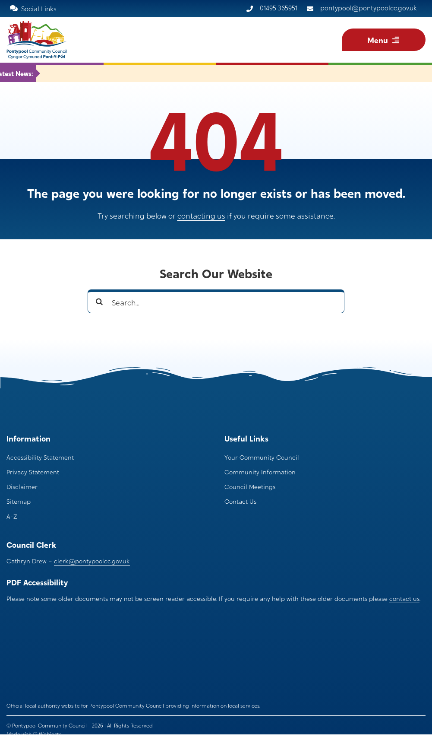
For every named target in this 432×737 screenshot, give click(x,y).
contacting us (201, 215)
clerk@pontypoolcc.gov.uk (92, 560)
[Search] (99, 301)
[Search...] (216, 301)
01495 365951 (278, 8)
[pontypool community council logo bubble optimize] (41, 630)
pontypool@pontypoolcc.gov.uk (368, 8)
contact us (404, 598)
